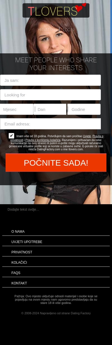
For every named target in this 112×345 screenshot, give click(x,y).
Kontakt (19, 283)
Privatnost (21, 252)
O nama (18, 232)
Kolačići (19, 263)
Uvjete (87, 136)
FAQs (15, 273)
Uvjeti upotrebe (26, 242)
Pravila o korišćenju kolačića (42, 140)
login (68, 30)
